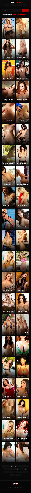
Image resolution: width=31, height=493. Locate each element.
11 (21, 469)
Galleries (13, 5)
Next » (17, 475)
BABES (15, 2)
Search (26, 10)
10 (17, 469)
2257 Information (15, 488)
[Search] (11, 10)
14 (9, 472)
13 (4, 472)
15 (13, 472)
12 (25, 469)
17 (21, 472)
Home (7, 5)
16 (17, 472)
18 (26, 472)
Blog (25, 5)
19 (12, 475)
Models (19, 5)
